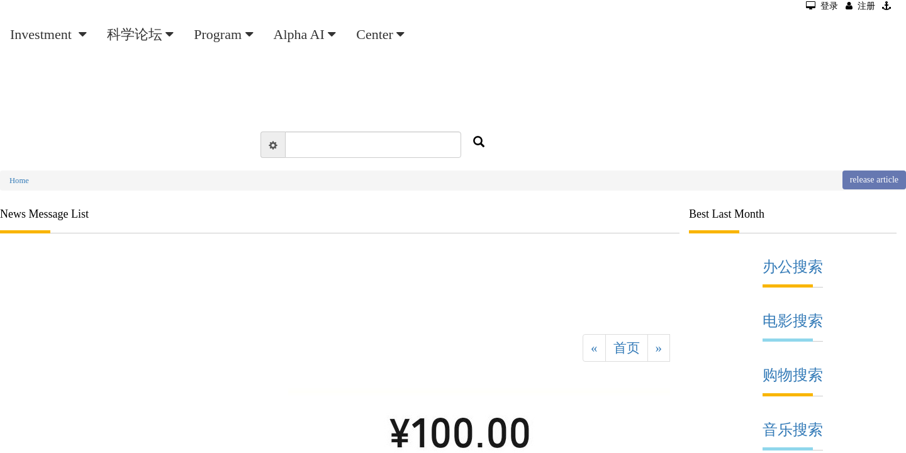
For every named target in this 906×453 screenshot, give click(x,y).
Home (19, 180)
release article (874, 179)
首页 (626, 347)
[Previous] (594, 348)
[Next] (659, 348)
